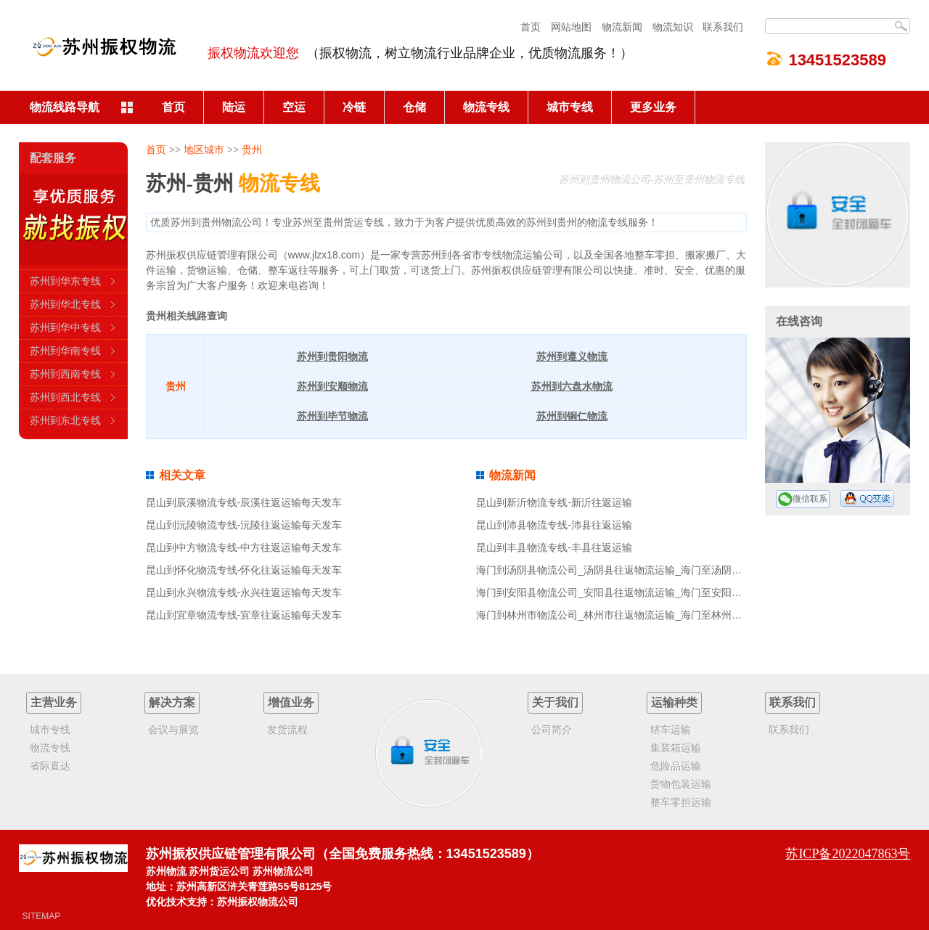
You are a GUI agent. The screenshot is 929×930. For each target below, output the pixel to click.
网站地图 (571, 27)
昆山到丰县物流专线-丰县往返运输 (554, 547)
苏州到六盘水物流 (572, 386)
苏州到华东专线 (65, 281)
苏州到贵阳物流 (332, 356)
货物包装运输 (680, 784)
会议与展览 (173, 729)
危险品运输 (675, 766)
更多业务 (653, 107)
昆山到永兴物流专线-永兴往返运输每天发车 (244, 592)
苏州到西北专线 (65, 397)
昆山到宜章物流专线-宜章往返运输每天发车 (244, 615)
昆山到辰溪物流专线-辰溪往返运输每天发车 (244, 502)
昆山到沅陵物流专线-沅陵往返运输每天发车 (244, 525)
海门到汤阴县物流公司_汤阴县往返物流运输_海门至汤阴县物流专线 (629, 570)
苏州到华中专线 (65, 327)
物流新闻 (622, 27)
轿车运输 (670, 729)
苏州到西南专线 (65, 374)
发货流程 (287, 729)
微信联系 (802, 499)
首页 (530, 27)
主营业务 (53, 702)
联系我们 (723, 27)
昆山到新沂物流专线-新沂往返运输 (554, 502)
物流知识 (672, 27)
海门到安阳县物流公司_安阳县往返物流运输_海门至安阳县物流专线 (629, 592)
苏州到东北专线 (65, 420)
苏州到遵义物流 (571, 356)
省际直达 (50, 766)
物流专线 (486, 107)
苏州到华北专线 (65, 304)
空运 (294, 107)
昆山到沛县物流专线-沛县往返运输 (554, 525)
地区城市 (204, 149)
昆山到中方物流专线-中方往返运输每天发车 (244, 547)
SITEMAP (41, 916)
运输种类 (674, 702)
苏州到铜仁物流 (571, 416)
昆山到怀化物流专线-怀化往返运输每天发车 (244, 570)
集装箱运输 (675, 748)
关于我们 (555, 702)
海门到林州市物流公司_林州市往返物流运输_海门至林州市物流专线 (629, 615)
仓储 (414, 107)
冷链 (354, 107)
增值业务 (291, 702)
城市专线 (570, 107)
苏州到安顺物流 (332, 386)
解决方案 (172, 702)
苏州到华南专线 (65, 350)
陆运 (233, 107)
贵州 (252, 149)
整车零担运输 (680, 802)
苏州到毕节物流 (332, 416)
